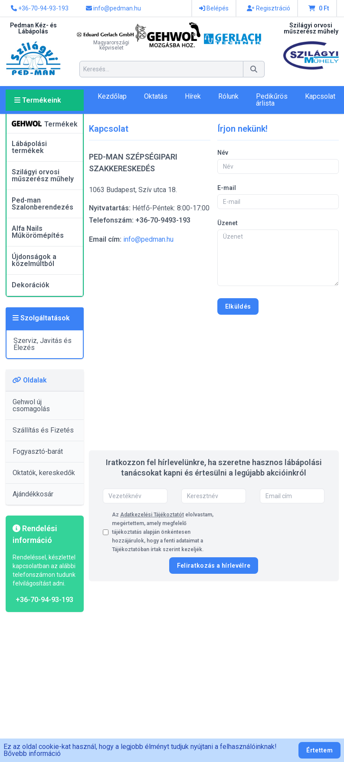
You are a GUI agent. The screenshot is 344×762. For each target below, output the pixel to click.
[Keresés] (254, 69)
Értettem (319, 750)
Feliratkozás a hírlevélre (214, 565)
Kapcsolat (320, 96)
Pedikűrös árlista (272, 99)
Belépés (214, 8)
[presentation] (259, 532)
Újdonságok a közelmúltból (34, 260)
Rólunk (228, 96)
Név (222, 153)
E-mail (226, 188)
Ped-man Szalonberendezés (42, 203)
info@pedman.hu (113, 8)
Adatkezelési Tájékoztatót (152, 515)
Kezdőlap (112, 96)
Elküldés (238, 306)
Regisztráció (268, 8)
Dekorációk (30, 285)
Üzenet (227, 223)
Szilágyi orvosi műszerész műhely (43, 175)
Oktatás (155, 96)
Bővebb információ (32, 753)
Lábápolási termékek (29, 147)
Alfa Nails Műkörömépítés (38, 232)
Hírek (193, 96)
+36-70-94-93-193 (40, 8)
